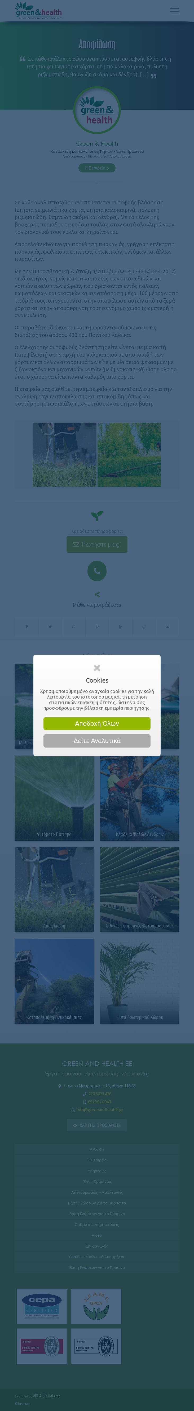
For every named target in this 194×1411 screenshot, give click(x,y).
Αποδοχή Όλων (97, 723)
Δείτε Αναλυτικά (97, 740)
